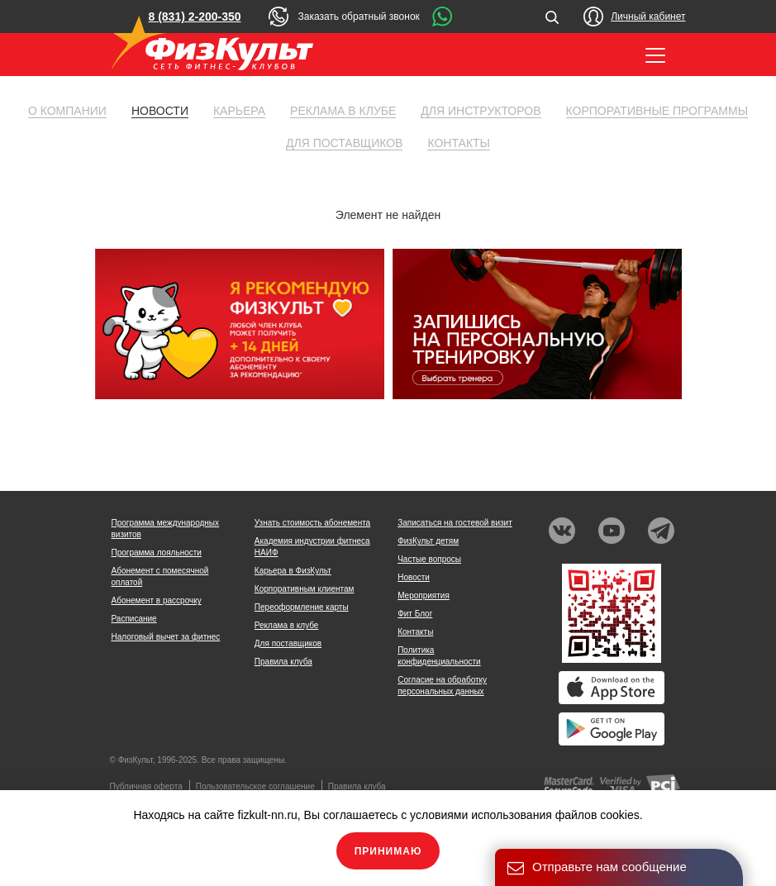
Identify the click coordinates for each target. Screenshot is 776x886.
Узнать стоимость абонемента (312, 522)
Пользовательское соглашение (255, 786)
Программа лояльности (157, 552)
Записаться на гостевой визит (455, 522)
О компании (67, 110)
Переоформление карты (302, 607)
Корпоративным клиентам (305, 588)
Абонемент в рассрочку (157, 600)
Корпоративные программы (657, 110)
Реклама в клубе (343, 110)
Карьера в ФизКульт (293, 570)
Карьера (239, 110)
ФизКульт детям (428, 540)
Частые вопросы (429, 559)
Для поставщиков (344, 143)
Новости (159, 110)
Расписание (134, 618)
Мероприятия (424, 595)
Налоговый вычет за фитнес (166, 636)
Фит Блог (415, 613)
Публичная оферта (146, 786)
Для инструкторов (480, 110)
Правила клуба (283, 661)
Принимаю (388, 851)
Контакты (458, 143)
